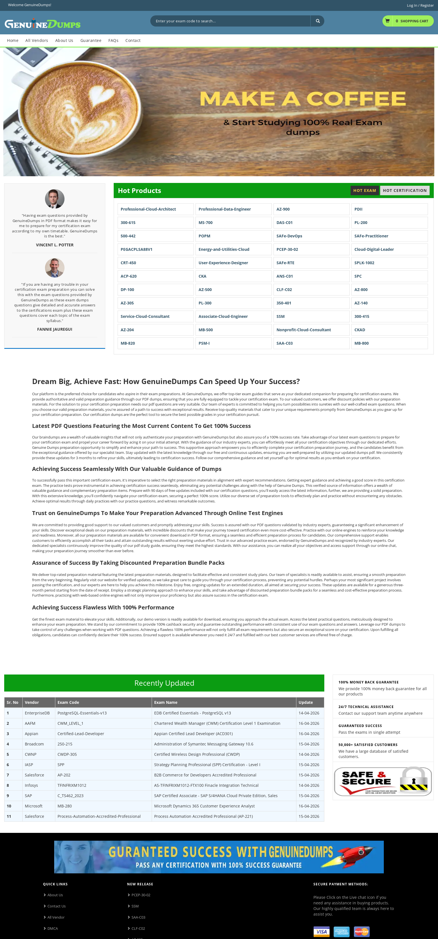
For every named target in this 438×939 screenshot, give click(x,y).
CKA (202, 276)
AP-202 (64, 775)
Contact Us (56, 906)
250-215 (65, 744)
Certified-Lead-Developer (81, 733)
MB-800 (361, 343)
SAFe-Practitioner (371, 236)
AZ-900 (283, 209)
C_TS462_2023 (71, 795)
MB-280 (65, 806)
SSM (281, 316)
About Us (55, 894)
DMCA (52, 928)
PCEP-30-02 (287, 249)
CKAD (359, 329)
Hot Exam (364, 190)
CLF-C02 (284, 289)
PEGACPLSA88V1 (137, 249)
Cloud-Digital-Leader (374, 249)
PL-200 (360, 222)
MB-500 (206, 329)
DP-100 (127, 289)
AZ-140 (361, 303)
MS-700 (206, 222)
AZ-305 (127, 303)
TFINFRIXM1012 (72, 785)
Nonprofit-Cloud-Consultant (304, 329)
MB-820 (128, 343)
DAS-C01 (285, 222)
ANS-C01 (285, 276)
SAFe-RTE (285, 262)
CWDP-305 (67, 754)
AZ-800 (361, 289)
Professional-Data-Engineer (225, 209)
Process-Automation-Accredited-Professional (99, 816)
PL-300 (205, 303)
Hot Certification (405, 190)
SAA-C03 (285, 343)
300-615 (128, 222)
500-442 (128, 236)
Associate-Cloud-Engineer (223, 316)
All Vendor (56, 917)
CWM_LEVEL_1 (71, 723)
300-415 (361, 316)
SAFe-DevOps (289, 236)
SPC (358, 276)
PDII (358, 209)
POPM (204, 236)
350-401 (284, 303)
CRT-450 (128, 262)
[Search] (317, 21)
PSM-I (204, 343)
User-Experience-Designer (223, 262)
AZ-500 (205, 289)
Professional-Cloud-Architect (148, 209)
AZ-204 (127, 329)
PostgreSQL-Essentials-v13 (82, 713)
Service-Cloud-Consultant (145, 316)
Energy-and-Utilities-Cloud (224, 249)
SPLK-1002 (364, 262)
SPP (61, 764)
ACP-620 (129, 276)
